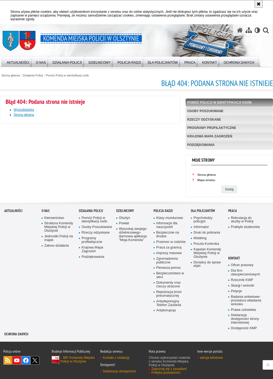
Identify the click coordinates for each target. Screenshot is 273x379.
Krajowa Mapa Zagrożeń (209, 136)
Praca (232, 262)
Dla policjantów (203, 262)
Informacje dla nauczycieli (166, 276)
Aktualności (13, 262)
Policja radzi (163, 262)
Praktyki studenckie (245, 278)
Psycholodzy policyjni (203, 271)
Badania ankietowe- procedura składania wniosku (246, 352)
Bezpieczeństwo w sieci (170, 327)
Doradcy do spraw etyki (207, 315)
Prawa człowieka (243, 361)
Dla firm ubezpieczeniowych (245, 324)
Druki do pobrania (207, 284)
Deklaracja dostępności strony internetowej (245, 370)
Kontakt (234, 309)
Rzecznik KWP (242, 331)
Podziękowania (201, 145)
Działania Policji (33, 75)
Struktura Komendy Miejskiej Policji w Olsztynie (58, 278)
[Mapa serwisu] (249, 30)
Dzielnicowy (125, 262)
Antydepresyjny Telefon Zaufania (168, 354)
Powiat (124, 275)
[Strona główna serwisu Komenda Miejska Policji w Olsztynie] (240, 30)
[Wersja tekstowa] (257, 30)
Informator (201, 278)
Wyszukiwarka (24, 110)
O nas (46, 262)
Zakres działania (56, 297)
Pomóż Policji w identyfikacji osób (67, 75)
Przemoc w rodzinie (171, 293)
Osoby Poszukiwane (205, 111)
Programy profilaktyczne (211, 128)
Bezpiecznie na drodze (167, 286)
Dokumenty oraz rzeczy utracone (168, 336)
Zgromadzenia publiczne (167, 312)
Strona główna (10, 75)
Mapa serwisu (206, 180)
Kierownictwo (54, 269)
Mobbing (200, 289)
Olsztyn (124, 269)
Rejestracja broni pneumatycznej (169, 345)
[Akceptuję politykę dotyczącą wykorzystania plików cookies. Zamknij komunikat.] (259, 4)
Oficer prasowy (242, 317)
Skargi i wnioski (242, 337)
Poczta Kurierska (206, 295)
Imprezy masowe (169, 304)
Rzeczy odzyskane (204, 119)
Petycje (236, 342)
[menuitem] (18, 61)
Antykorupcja (166, 362)
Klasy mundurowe (169, 269)
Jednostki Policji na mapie (58, 289)
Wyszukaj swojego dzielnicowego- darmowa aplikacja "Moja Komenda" (133, 286)
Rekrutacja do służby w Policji (242, 271)
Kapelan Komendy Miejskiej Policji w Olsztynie (207, 304)
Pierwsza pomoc (168, 319)
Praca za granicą (169, 299)
